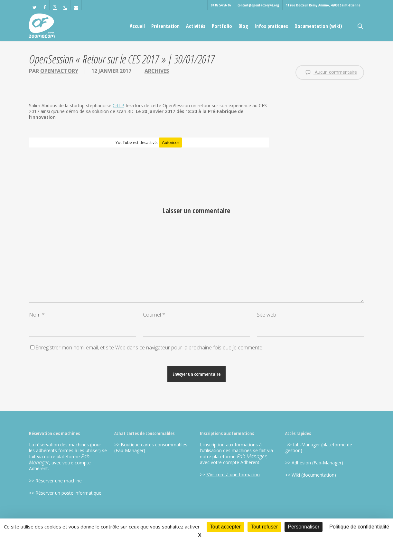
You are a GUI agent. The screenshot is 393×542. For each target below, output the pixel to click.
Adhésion (301, 463)
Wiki (296, 475)
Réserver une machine (58, 481)
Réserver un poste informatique (68, 493)
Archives (157, 70)
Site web (266, 314)
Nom (37, 314)
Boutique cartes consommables (154, 445)
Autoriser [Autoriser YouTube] (170, 142)
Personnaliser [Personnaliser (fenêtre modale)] (303, 526)
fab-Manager (306, 445)
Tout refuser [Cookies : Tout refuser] (264, 526)
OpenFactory (59, 70)
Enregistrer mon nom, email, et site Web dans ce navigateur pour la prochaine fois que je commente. (149, 347)
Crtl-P (118, 105)
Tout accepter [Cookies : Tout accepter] (225, 526)
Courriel (154, 314)
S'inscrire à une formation (233, 474)
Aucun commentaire (330, 72)
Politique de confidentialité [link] (359, 526)
